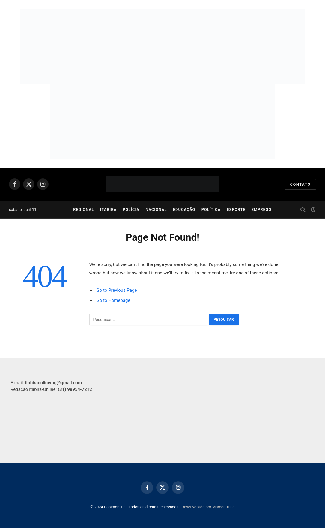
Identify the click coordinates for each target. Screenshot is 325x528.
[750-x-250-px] (162, 121)
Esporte (236, 209)
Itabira (108, 209)
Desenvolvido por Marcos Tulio (207, 507)
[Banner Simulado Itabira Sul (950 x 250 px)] (162, 46)
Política (211, 209)
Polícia (131, 209)
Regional (83, 209)
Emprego (262, 209)
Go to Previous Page (117, 290)
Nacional (156, 209)
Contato (300, 184)
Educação (184, 209)
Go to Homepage (113, 300)
